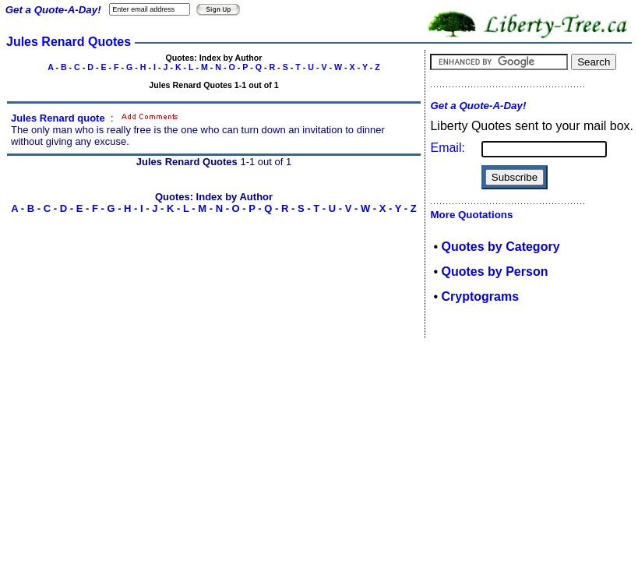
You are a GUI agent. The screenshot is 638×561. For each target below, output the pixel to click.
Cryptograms (481, 296)
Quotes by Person (495, 271)
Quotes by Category (501, 246)
